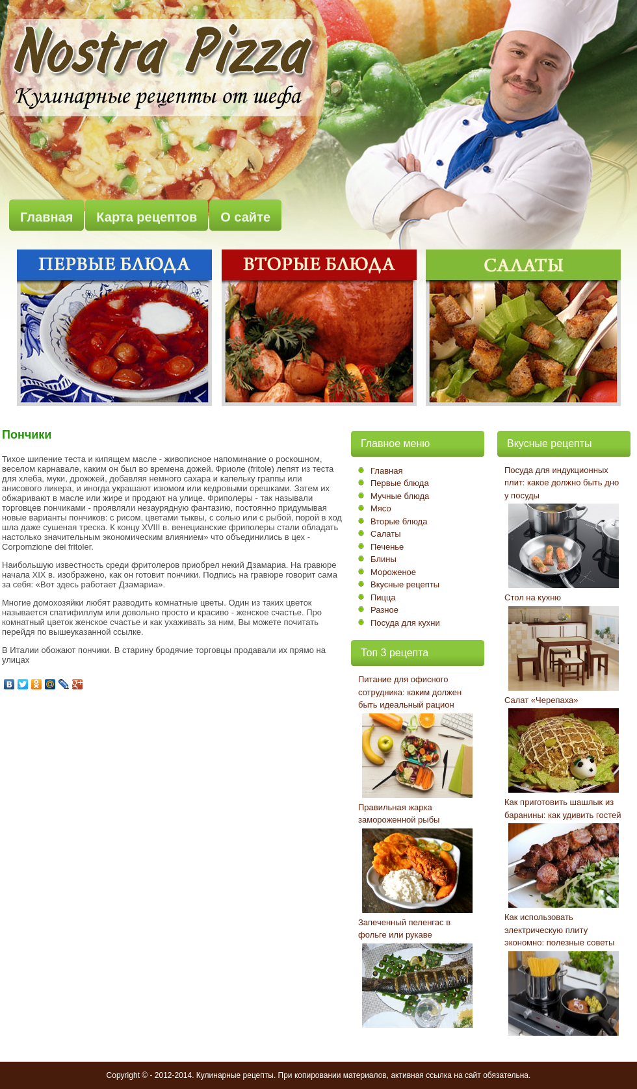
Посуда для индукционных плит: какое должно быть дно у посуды (561, 482)
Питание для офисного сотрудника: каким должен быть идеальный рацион (410, 692)
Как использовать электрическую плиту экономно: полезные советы (559, 929)
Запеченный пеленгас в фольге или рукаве (404, 928)
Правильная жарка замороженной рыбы (398, 813)
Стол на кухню (532, 597)
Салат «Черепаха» (541, 700)
